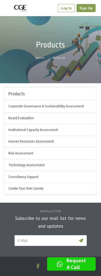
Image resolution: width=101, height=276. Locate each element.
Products (59, 58)
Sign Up (86, 8)
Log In (66, 8)
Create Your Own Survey (25, 188)
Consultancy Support (23, 177)
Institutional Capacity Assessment (33, 130)
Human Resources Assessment (31, 141)
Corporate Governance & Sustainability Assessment (46, 106)
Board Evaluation (21, 118)
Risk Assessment (20, 153)
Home (40, 58)
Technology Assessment (26, 165)
